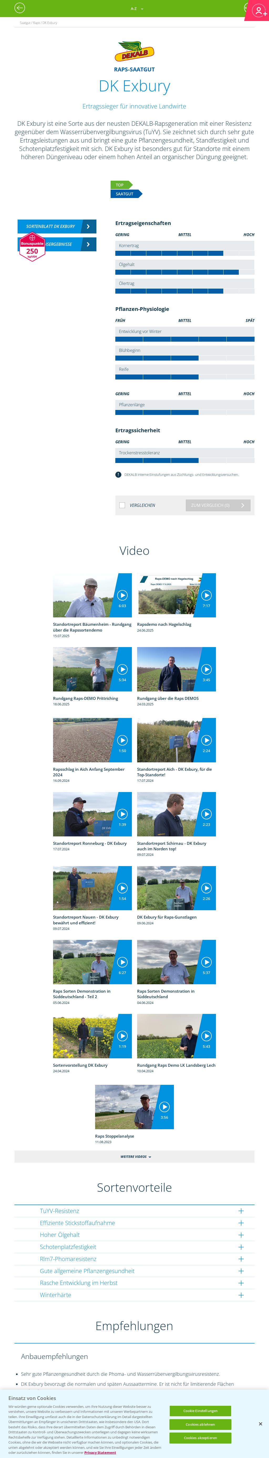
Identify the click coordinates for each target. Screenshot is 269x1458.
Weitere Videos (134, 1156)
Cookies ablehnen (200, 1424)
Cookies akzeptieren (200, 1437)
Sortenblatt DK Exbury (50, 226)
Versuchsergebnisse (50, 244)
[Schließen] (260, 1424)
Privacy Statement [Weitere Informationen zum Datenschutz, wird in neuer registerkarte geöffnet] (100, 1452)
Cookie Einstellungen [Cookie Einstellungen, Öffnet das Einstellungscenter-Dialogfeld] (200, 1410)
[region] (134, 1424)
